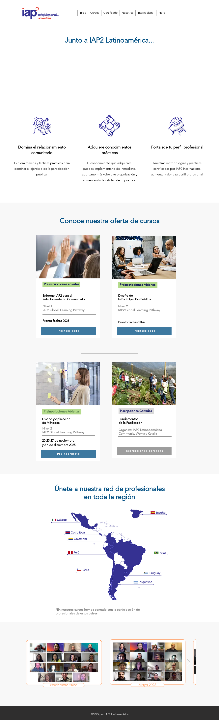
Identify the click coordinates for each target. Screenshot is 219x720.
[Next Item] (189, 663)
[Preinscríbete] (68, 331)
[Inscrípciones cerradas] (144, 451)
